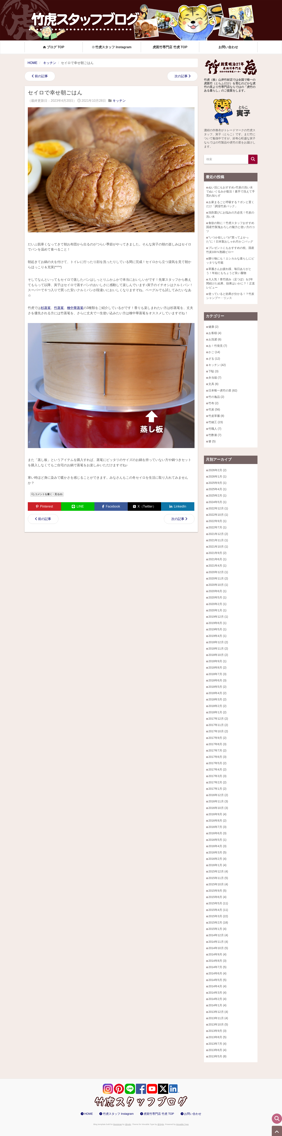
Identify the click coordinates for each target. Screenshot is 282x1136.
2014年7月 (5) (217, 967)
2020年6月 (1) (217, 591)
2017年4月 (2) (217, 769)
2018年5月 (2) (217, 686)
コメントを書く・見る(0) (48, 494)
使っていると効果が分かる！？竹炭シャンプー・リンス (230, 296)
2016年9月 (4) (217, 814)
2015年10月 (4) (218, 884)
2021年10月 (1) (218, 546)
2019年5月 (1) (217, 629)
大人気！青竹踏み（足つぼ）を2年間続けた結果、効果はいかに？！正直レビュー (230, 283)
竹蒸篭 (59, 308)
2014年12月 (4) (218, 935)
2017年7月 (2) (217, 750)
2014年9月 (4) (217, 954)
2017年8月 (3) (217, 744)
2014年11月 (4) (218, 941)
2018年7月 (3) (217, 674)
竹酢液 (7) (214, 435)
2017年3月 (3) (217, 776)
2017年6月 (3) (217, 756)
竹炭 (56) (214, 409)
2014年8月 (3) (217, 960)
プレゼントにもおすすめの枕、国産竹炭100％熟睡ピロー (230, 250)
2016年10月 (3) (218, 808)
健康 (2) (213, 326)
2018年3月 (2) (217, 699)
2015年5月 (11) (218, 903)
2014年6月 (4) (217, 973)
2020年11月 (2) (218, 578)
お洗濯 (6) (214, 339)
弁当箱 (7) (214, 377)
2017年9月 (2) (217, 737)
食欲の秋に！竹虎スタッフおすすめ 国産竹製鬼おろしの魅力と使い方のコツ (230, 227)
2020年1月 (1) (217, 610)
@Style (161, 1124)
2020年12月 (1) (218, 572)
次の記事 (181, 76)
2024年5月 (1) (217, 502)
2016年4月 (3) (217, 846)
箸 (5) (212, 441)
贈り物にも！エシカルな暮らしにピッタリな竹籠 (230, 260)
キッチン (119, 100)
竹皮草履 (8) (216, 415)
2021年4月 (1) (217, 565)
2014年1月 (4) (217, 1005)
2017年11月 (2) (218, 725)
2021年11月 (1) (218, 540)
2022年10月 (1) (218, 514)
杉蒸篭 (46, 308)
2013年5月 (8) (217, 1056)
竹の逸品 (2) (216, 396)
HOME (88, 1113)
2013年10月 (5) (218, 1024)
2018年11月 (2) (218, 648)
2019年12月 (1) (218, 616)
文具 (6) (213, 384)
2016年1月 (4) (217, 865)
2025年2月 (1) (217, 495)
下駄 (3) (213, 371)
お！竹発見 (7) (217, 345)
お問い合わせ (228, 47)
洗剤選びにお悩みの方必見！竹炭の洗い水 (230, 214)
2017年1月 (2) (217, 788)
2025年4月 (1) (217, 489)
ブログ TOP (53, 47)
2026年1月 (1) (217, 476)
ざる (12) (214, 358)
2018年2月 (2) (217, 706)
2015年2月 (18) (218, 922)
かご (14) (214, 352)
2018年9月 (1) (217, 661)
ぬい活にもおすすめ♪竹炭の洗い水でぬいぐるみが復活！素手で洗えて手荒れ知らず (230, 191)
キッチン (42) (217, 365)
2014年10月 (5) (218, 948)
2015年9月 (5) (217, 890)
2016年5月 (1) (217, 839)
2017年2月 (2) (217, 782)
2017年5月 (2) (217, 763)
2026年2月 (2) (217, 470)
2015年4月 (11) (218, 909)
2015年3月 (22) (218, 916)
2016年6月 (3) (217, 833)
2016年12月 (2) (218, 795)
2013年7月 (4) (217, 1043)
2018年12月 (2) (218, 642)
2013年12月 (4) (218, 1011)
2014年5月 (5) (217, 980)
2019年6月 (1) (217, 623)
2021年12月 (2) (218, 534)
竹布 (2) (213, 403)
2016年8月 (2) (217, 820)
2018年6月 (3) (217, 680)
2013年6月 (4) (217, 1050)
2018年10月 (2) (218, 654)
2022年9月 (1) (217, 521)
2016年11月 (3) (218, 801)
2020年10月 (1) (218, 584)
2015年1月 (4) (217, 928)
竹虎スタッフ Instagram (112, 47)
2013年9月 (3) (217, 1030)
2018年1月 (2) (217, 712)
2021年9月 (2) (217, 553)
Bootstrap (117, 1124)
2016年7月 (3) (217, 827)
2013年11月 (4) (218, 1018)
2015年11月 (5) (218, 878)
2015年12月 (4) (218, 871)
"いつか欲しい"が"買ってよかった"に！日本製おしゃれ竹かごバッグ (229, 239)
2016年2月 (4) (217, 858)
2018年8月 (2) (217, 667)
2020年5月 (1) (217, 597)
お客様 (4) (214, 333)
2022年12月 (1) (218, 508)
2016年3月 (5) (217, 852)
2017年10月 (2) (218, 731)
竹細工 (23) (215, 422)
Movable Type (182, 1124)
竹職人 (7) (214, 428)
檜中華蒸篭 (75, 308)
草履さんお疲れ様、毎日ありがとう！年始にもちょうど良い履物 (228, 271)
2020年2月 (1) (217, 604)
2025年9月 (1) (217, 482)
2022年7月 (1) (217, 527)
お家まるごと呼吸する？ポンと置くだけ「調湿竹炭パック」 (230, 204)
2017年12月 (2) (218, 718)
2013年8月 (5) (217, 1037)
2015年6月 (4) (217, 897)
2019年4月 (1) (217, 635)
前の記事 (41, 76)
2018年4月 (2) (217, 693)
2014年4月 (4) (217, 986)
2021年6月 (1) (217, 559)
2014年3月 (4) (217, 992)
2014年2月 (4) (217, 999)
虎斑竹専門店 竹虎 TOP (170, 47)
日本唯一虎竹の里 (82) (222, 390)
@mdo (128, 1124)
